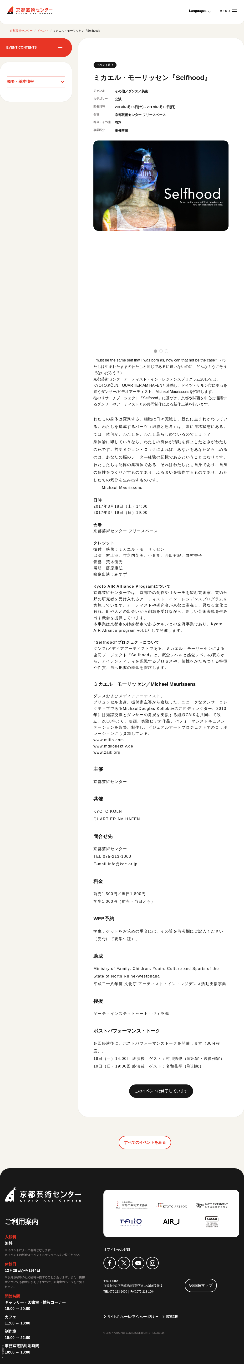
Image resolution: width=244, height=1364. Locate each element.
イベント (43, 30)
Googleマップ (201, 1285)
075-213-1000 (118, 1291)
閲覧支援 (172, 1316)
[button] (155, 351)
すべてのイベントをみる (145, 1142)
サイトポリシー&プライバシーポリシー (133, 1316)
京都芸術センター (29, 10)
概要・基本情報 (20, 82)
